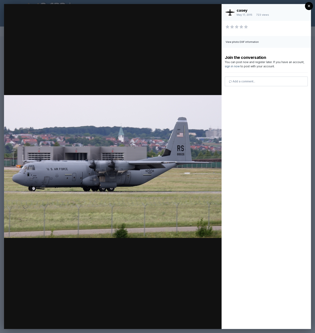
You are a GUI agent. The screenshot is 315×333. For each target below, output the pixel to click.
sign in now (232, 66)
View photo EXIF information (242, 41)
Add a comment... (242, 81)
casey (242, 10)
